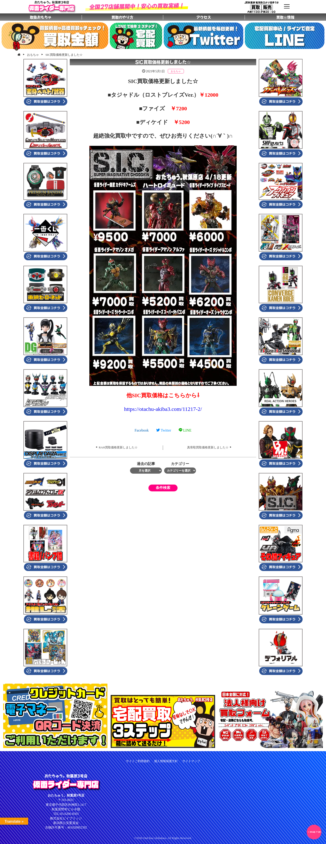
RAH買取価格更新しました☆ (118, 447)
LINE (185, 430)
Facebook (142, 430)
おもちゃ (176, 71)
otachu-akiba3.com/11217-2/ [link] (163, 409)
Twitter (163, 430)
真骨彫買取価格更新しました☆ (207, 447)
